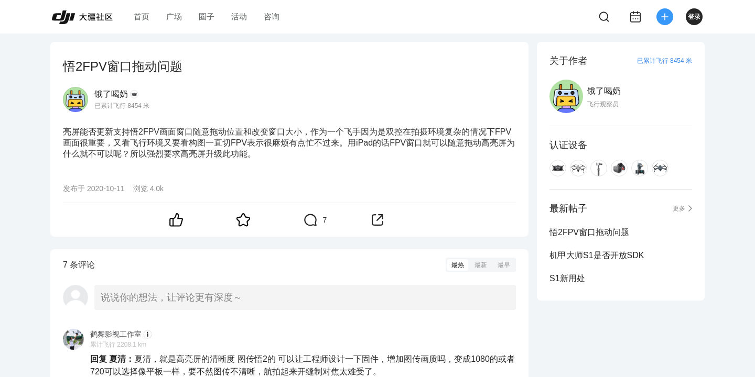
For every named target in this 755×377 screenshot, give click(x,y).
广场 (174, 16)
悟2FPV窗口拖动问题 (589, 232)
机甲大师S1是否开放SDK (596, 255)
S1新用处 (567, 278)
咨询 (271, 16)
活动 (239, 16)
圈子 (206, 16)
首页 (141, 16)
